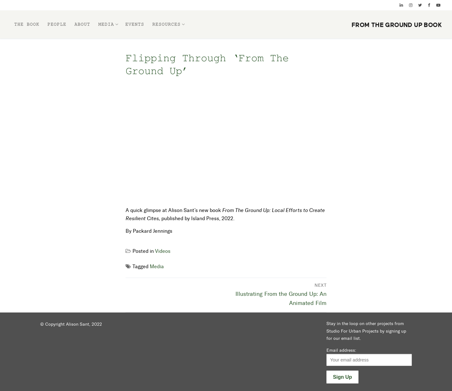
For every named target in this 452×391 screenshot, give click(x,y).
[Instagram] (410, 5)
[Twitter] (419, 5)
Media (157, 266)
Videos (162, 251)
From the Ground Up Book (397, 25)
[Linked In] (401, 5)
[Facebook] (429, 5)
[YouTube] (438, 5)
